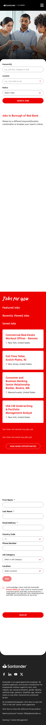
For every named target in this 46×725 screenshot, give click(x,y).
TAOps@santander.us (32, 713)
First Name (8, 499)
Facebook (3, 674)
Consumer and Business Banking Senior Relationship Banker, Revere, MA (18, 383)
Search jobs (23, 100)
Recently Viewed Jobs (15, 315)
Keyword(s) (7, 64)
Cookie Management (19, 720)
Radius (5, 87)
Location (5, 76)
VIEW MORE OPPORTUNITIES (23, 446)
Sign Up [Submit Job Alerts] (23, 615)
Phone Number (9, 543)
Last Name (8, 511)
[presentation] (21, 604)
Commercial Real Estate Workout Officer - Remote (22, 336)
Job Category (8, 554)
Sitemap (5, 720)
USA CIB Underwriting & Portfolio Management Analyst (19, 409)
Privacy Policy (12, 589)
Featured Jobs (11, 307)
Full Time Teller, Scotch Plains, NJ (16, 357)
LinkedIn (9, 674)
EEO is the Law (9, 704)
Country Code (8, 534)
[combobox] (23, 81)
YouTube (15, 674)
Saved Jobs (9, 323)
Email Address (10, 522)
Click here (6, 709)
